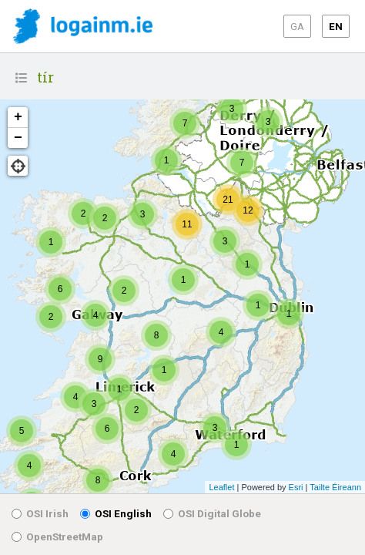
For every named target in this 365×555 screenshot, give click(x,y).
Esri (296, 487)
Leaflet (221, 487)
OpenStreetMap (57, 536)
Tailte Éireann (335, 487)
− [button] (18, 138)
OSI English (116, 513)
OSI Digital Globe (212, 513)
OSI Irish (40, 513)
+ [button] (18, 117)
